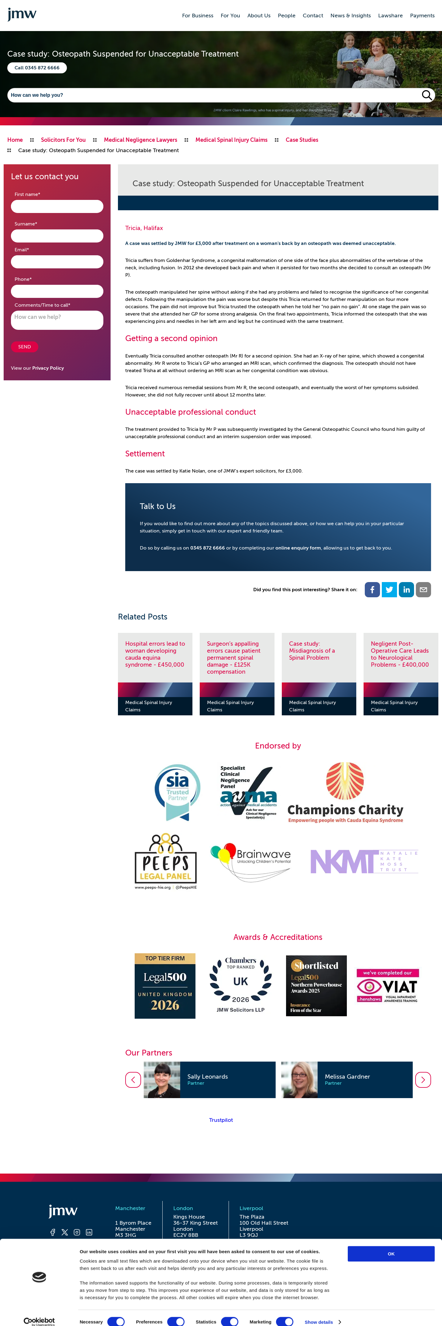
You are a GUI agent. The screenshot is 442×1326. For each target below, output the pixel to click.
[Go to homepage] (21, 15)
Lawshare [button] (390, 15)
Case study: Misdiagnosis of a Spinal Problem (312, 650)
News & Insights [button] (350, 15)
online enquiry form (298, 548)
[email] (423, 589)
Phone (33, 279)
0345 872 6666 (207, 548)
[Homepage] (70, 1212)
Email (31, 249)
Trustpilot (221, 1120)
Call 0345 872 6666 (37, 68)
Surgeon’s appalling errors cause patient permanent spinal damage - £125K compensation (234, 657)
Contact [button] (313, 15)
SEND (24, 347)
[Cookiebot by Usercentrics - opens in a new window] (39, 1314)
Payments (422, 15)
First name (37, 194)
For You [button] (230, 15)
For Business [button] (197, 15)
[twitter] (389, 589)
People (286, 15)
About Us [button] (259, 15)
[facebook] (372, 589)
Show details (319, 1314)
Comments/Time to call (52, 305)
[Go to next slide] (423, 1080)
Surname (35, 223)
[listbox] (278, 1080)
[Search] (213, 95)
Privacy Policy (48, 368)
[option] (209, 1080)
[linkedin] (406, 589)
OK (391, 1245)
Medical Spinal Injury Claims (148, 706)
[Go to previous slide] (133, 1080)
